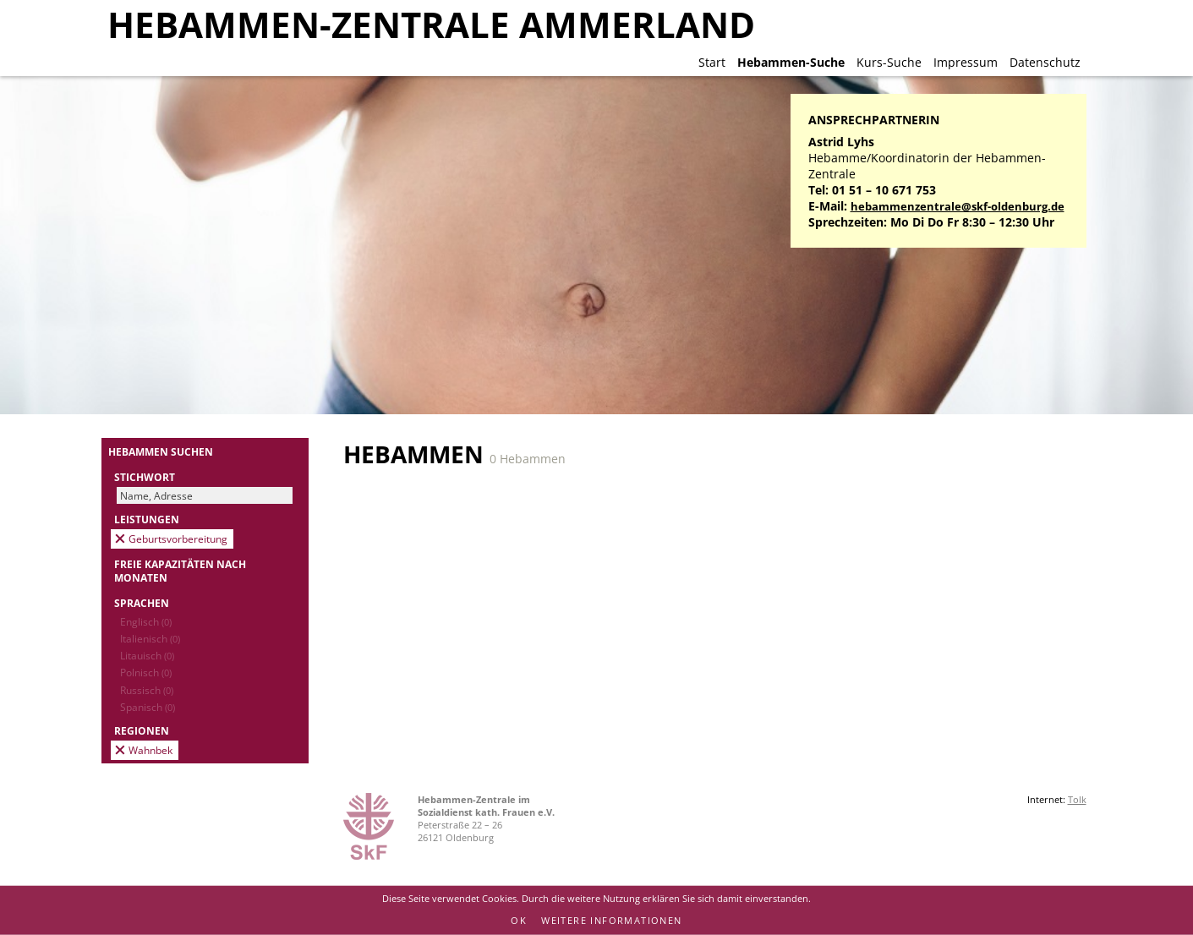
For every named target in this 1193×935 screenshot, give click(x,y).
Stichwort (144, 477)
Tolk (1077, 799)
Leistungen (146, 519)
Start (711, 62)
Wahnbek (150, 750)
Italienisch (150, 638)
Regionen (141, 730)
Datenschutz (1045, 62)
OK (519, 920)
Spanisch (147, 707)
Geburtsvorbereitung (178, 538)
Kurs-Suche (889, 62)
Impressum (965, 62)
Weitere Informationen (611, 920)
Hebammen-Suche (791, 62)
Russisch (146, 690)
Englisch (146, 621)
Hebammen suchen (160, 451)
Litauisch (147, 655)
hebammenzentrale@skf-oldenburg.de (957, 207)
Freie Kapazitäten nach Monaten (180, 570)
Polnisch (146, 672)
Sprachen (141, 603)
